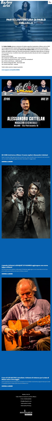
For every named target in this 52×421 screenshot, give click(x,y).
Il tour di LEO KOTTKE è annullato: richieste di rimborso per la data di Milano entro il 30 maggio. (25, 379)
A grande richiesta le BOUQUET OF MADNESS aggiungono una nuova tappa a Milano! (25, 266)
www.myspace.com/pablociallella (11, 70)
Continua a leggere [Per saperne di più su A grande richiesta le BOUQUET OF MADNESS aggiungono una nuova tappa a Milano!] (7, 274)
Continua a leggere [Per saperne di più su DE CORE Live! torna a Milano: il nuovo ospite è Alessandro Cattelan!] (7, 161)
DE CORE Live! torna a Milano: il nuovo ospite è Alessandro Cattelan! (25, 155)
